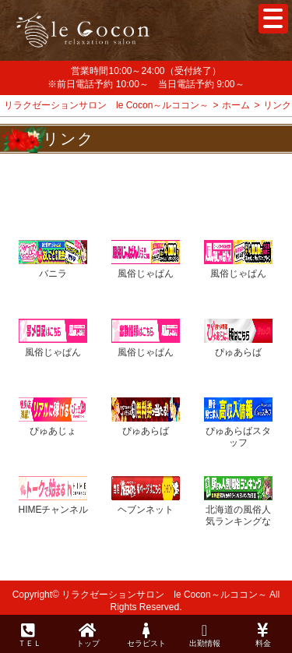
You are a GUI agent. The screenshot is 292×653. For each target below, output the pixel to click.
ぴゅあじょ (53, 430)
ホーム (236, 105)
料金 (263, 635)
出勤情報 (204, 635)
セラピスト (146, 635)
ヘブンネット (146, 509)
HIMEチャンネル (53, 509)
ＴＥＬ (29, 636)
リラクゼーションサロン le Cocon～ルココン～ (106, 105)
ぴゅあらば (238, 352)
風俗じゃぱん (146, 273)
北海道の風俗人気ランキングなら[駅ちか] (238, 521)
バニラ (53, 273)
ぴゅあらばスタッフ (238, 437)
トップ (87, 635)
